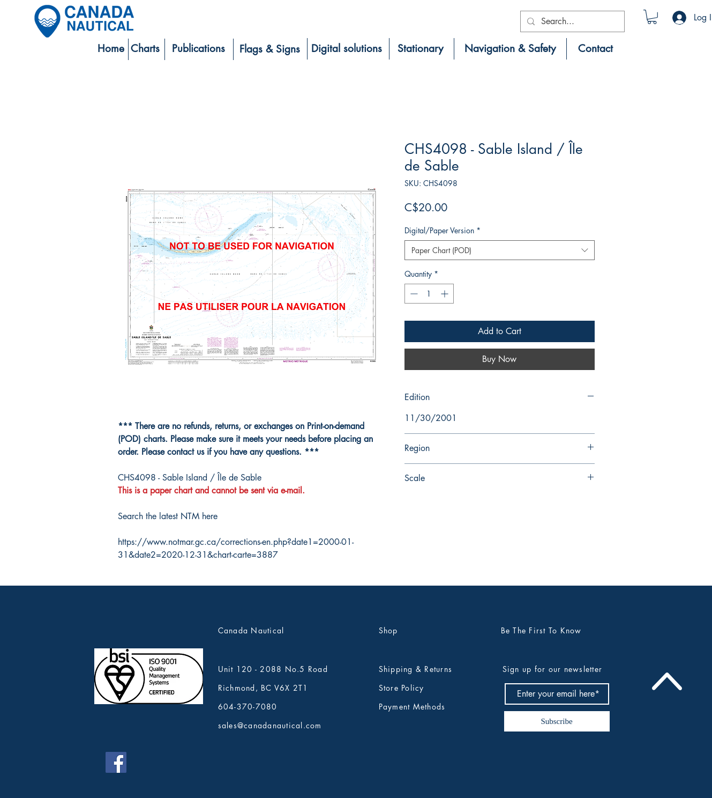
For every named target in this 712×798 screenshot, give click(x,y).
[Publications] (198, 49)
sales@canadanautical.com (270, 725)
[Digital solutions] (347, 49)
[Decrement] (412, 293)
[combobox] (499, 250)
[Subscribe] (557, 721)
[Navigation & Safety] (510, 49)
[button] (652, 17)
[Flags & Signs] (269, 49)
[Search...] (571, 21)
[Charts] (145, 49)
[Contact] (595, 49)
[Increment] (445, 293)
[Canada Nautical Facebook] (116, 762)
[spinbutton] (429, 293)
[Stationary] (420, 49)
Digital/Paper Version (442, 230)
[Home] (111, 49)
